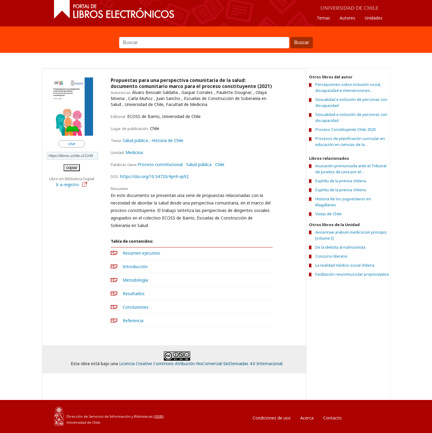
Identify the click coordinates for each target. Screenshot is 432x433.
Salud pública (136, 140)
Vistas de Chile (328, 213)
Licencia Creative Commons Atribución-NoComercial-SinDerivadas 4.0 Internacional (200, 363)
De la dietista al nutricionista (340, 247)
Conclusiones (135, 307)
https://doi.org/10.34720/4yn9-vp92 (154, 176)
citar (72, 143)
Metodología (135, 280)
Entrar (360, 416)
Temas (323, 18)
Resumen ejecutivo (141, 253)
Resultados (134, 293)
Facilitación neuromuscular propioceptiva (352, 274)
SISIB (158, 416)
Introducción (135, 266)
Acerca (307, 418)
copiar (71, 167)
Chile (219, 164)
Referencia (133, 320)
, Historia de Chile (166, 140)
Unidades (373, 18)
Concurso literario (331, 256)
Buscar (216, 34)
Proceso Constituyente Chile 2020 (345, 129)
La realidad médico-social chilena (344, 265)
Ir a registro (72, 184)
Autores (347, 18)
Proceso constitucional (160, 164)
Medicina (134, 152)
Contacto (332, 418)
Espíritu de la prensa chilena (340, 180)
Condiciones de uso (272, 418)
